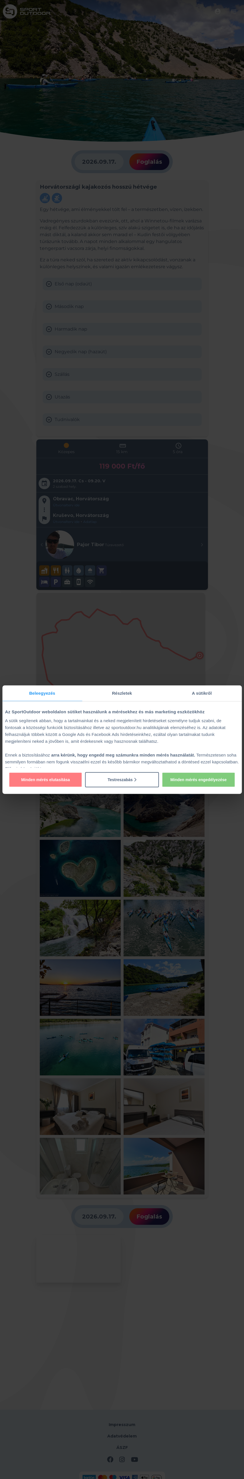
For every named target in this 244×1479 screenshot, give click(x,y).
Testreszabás (122, 779)
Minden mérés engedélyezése (198, 779)
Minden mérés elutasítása (45, 779)
